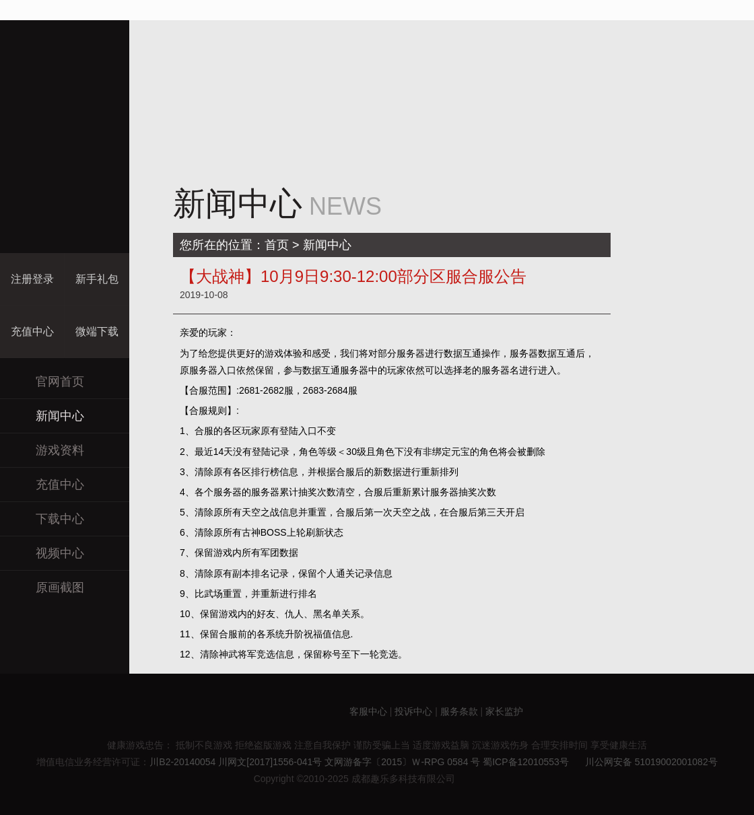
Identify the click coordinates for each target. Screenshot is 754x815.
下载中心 (48, 518)
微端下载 (96, 331)
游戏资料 (48, 450)
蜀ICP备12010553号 (526, 761)
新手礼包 (96, 279)
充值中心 (48, 484)
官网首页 (48, 381)
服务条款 (459, 710)
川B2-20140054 (182, 761)
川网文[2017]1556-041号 (270, 761)
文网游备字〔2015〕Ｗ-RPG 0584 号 (402, 761)
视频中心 (48, 553)
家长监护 (504, 710)
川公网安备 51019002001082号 (645, 761)
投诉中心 (413, 710)
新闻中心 (48, 415)
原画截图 (48, 587)
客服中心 (368, 710)
